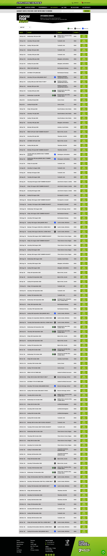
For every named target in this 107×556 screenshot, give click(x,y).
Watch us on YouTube (54, 555)
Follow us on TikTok (51, 555)
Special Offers (30, 7)
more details (84, 36)
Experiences (43, 7)
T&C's (32, 548)
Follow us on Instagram (49, 555)
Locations (75, 7)
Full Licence (77, 28)
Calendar (55, 7)
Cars (65, 7)
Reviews (33, 540)
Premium (70, 28)
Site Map (19, 552)
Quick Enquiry (49, 544)
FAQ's (32, 542)
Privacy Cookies (35, 550)
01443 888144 (49, 542)
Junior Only (85, 28)
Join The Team (34, 546)
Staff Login (33, 544)
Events (18, 546)
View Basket (86, 2)
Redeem (87, 11)
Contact (75, 2)
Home (19, 7)
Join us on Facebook (46, 555)
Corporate (87, 7)
